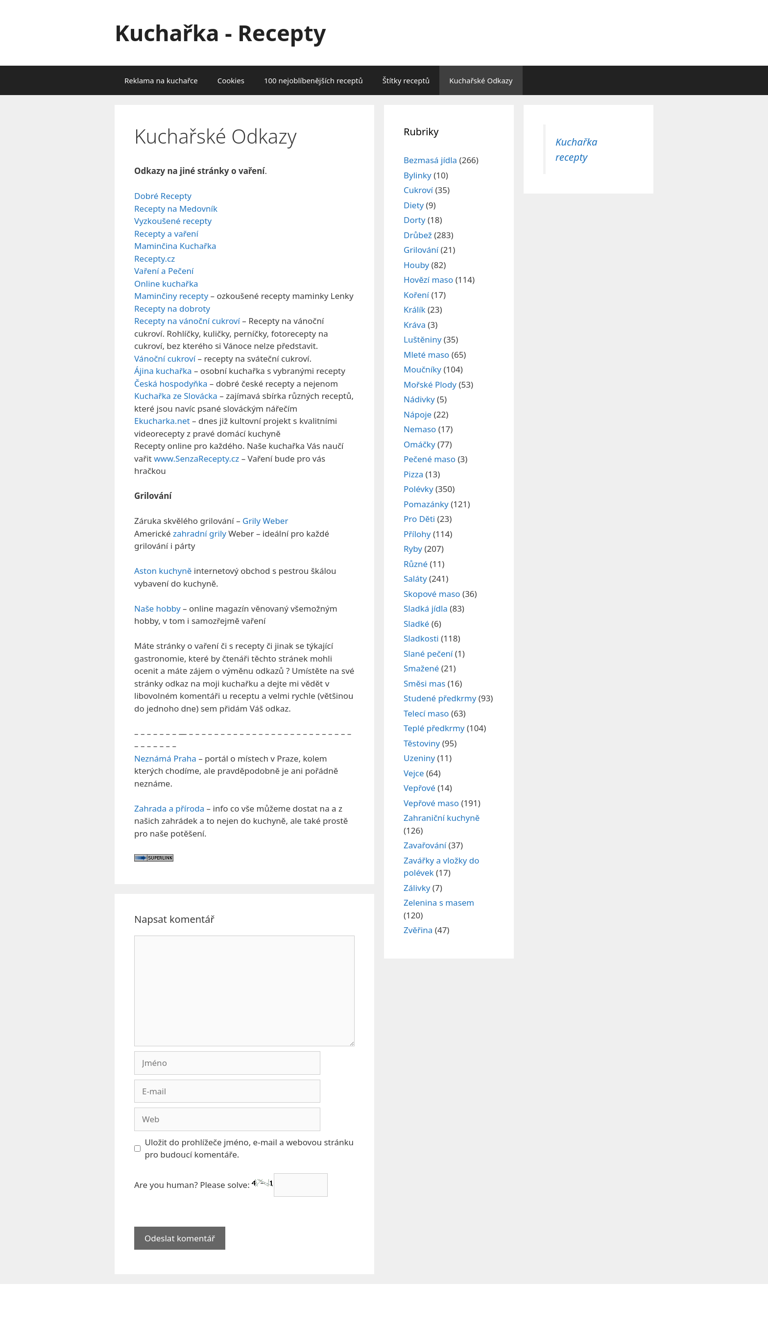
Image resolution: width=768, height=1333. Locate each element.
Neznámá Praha (165, 758)
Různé (416, 563)
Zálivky (417, 887)
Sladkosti (421, 638)
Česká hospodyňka (170, 383)
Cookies (230, 80)
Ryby (413, 548)
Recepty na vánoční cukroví (187, 320)
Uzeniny (419, 758)
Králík (415, 309)
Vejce (414, 773)
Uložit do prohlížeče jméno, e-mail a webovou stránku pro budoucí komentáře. (249, 1148)
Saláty (415, 578)
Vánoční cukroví (164, 358)
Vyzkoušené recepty (173, 220)
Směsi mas (424, 683)
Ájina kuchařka (163, 370)
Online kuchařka (166, 283)
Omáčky (419, 444)
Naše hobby (157, 608)
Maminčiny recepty (171, 295)
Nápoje (418, 414)
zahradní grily (199, 533)
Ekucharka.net (162, 420)
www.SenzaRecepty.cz (196, 458)
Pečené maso (430, 459)
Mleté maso (426, 354)
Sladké (416, 623)
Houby (416, 265)
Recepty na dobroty (172, 308)
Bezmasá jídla (430, 160)
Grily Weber (265, 520)
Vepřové (419, 787)
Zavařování (425, 845)
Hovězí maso (428, 279)
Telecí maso (426, 713)
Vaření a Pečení (163, 270)
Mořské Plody (430, 384)
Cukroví (418, 190)
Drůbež (418, 235)
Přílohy (417, 534)
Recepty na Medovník (175, 208)
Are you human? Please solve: (231, 1184)
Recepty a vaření (166, 233)
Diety (414, 205)
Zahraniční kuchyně (442, 817)
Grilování (421, 249)
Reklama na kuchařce (161, 80)
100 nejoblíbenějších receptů (313, 80)
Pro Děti (419, 518)
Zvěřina (418, 930)
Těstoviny (422, 743)
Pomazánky (426, 504)
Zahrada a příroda (169, 808)
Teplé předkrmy (434, 728)
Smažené (421, 668)
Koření (416, 294)
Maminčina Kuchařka (175, 245)
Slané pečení (428, 653)
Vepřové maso (431, 803)
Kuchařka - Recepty (220, 33)
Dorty (415, 219)
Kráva (415, 324)
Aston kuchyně (163, 570)
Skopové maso (432, 593)
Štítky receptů (406, 80)
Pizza (413, 474)
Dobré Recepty (163, 195)
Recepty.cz (154, 258)
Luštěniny (422, 339)
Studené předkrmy (440, 698)
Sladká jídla (426, 608)
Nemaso (420, 429)
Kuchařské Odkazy (480, 80)
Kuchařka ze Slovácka (175, 395)
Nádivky (419, 399)
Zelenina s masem (439, 902)
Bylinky (418, 175)
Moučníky (422, 369)
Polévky (418, 488)
